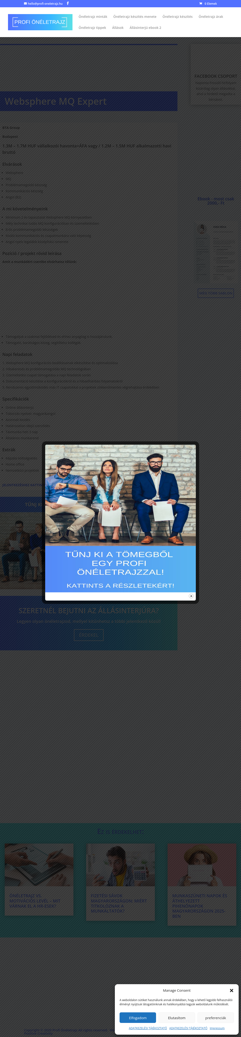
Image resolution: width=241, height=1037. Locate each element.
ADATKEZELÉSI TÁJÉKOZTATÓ (148, 1028)
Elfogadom (138, 1017)
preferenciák (215, 1017)
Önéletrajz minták (93, 17)
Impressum (217, 1028)
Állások (118, 28)
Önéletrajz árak (211, 17)
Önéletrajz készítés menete (134, 17)
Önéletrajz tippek (92, 28)
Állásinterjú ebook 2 (145, 28)
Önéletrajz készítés (177, 17)
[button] (231, 990)
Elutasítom (176, 1017)
